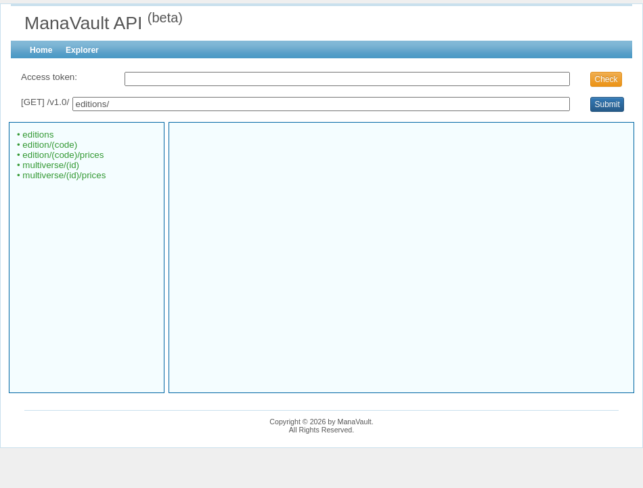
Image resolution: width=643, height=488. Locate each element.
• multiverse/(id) (47, 165)
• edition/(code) (46, 145)
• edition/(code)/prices (60, 155)
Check (605, 79)
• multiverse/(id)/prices (61, 175)
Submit (606, 104)
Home (41, 50)
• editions (34, 134)
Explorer (82, 50)
